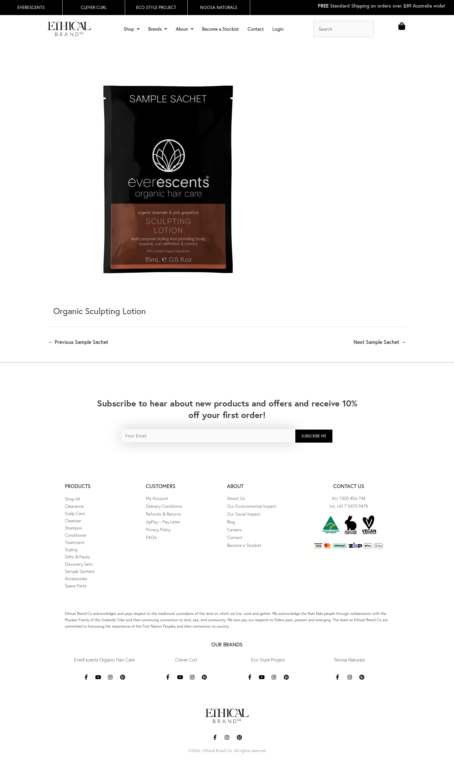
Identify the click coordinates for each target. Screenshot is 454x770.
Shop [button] (132, 29)
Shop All (72, 499)
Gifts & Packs (77, 557)
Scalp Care (75, 513)
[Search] (378, 29)
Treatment (75, 542)
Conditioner (76, 535)
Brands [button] (157, 29)
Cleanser (73, 520)
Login (277, 29)
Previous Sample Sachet (78, 342)
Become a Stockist (220, 29)
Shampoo (73, 528)
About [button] (184, 29)
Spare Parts (76, 585)
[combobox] (344, 29)
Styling (71, 549)
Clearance (74, 506)
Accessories (76, 578)
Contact (256, 29)
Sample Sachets (80, 571)
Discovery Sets (78, 564)
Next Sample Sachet (380, 342)
